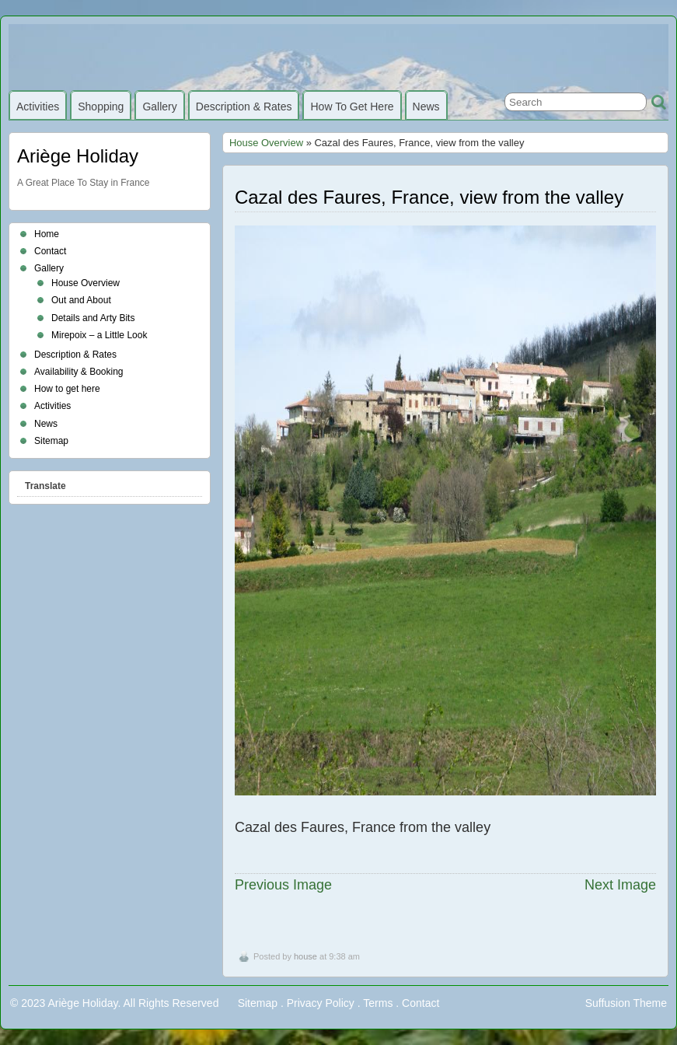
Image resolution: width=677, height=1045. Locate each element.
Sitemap (51, 440)
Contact (50, 251)
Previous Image (283, 885)
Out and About (81, 300)
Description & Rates (244, 106)
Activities (37, 106)
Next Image (620, 885)
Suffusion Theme (626, 1003)
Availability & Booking (79, 371)
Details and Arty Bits (92, 318)
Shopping (101, 106)
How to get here (351, 106)
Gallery (159, 106)
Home (46, 234)
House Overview (266, 143)
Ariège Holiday (77, 155)
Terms (378, 1003)
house (305, 956)
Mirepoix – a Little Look (99, 335)
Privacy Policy (320, 1003)
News (426, 106)
